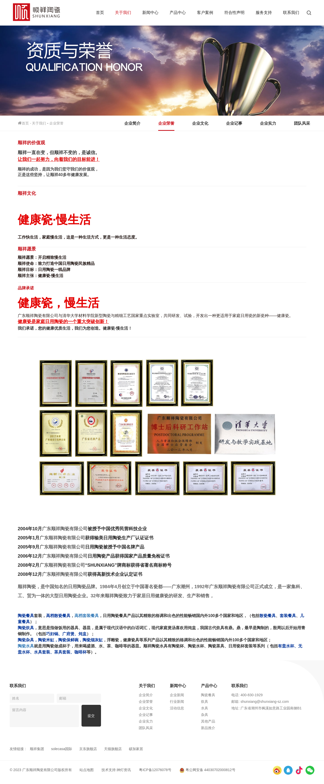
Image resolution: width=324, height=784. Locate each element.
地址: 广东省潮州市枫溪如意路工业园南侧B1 (272, 708)
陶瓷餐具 (213, 695)
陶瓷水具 (26, 646)
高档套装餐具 (86, 615)
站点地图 (86, 770)
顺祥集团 (37, 749)
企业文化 (200, 123)
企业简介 (132, 123)
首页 (100, 12)
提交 (91, 716)
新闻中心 (150, 12)
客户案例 (205, 12)
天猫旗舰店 (113, 749)
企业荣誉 (56, 123)
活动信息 (182, 708)
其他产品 (213, 721)
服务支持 (264, 12)
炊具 (209, 702)
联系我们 (291, 12)
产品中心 (178, 12)
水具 (209, 708)
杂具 (209, 715)
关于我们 (123, 12)
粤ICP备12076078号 (155, 770)
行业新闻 (182, 702)
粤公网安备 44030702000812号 (207, 770)
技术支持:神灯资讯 (116, 770)
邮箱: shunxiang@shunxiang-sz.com (266, 702)
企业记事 (234, 123)
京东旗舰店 (88, 749)
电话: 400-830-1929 (253, 695)
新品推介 (213, 728)
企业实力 (268, 123)
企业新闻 (182, 695)
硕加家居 (136, 749)
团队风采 (302, 123)
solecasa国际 (61, 749)
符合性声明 (234, 12)
